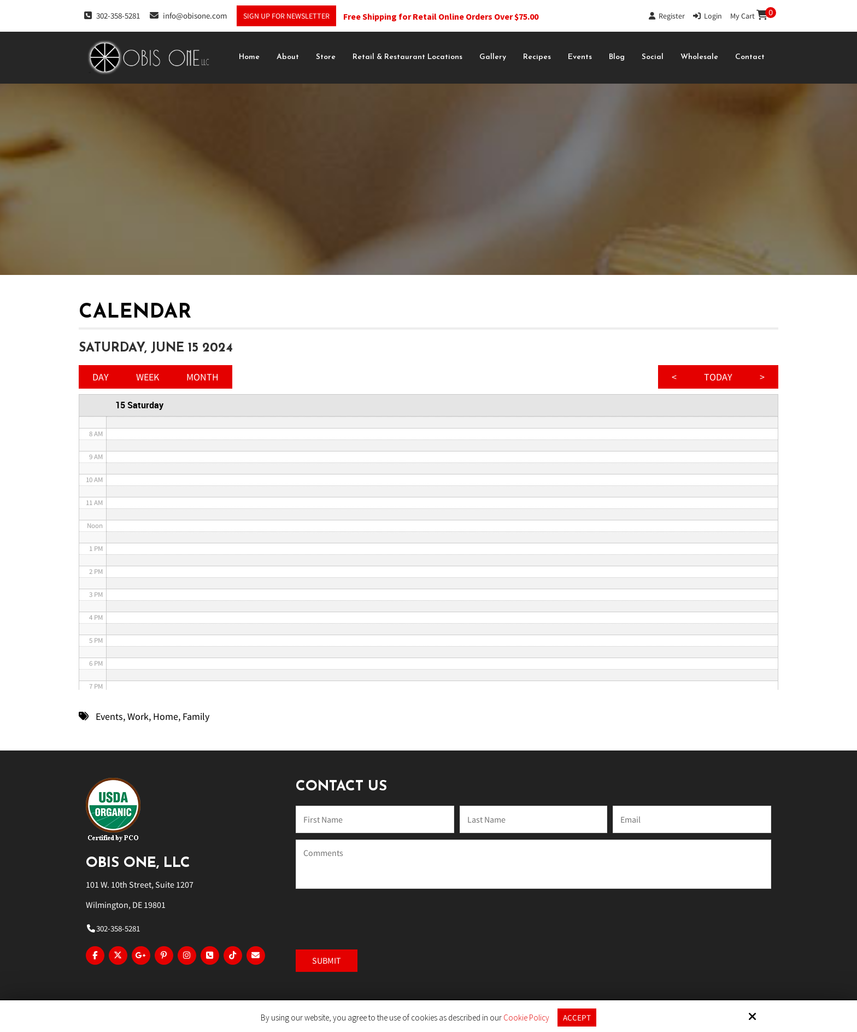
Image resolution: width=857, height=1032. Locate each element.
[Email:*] (692, 819)
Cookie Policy (526, 1018)
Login (707, 16)
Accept (577, 1017)
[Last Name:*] (533, 819)
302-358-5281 (112, 15)
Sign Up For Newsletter (286, 16)
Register (667, 16)
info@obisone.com (188, 15)
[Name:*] (375, 819)
